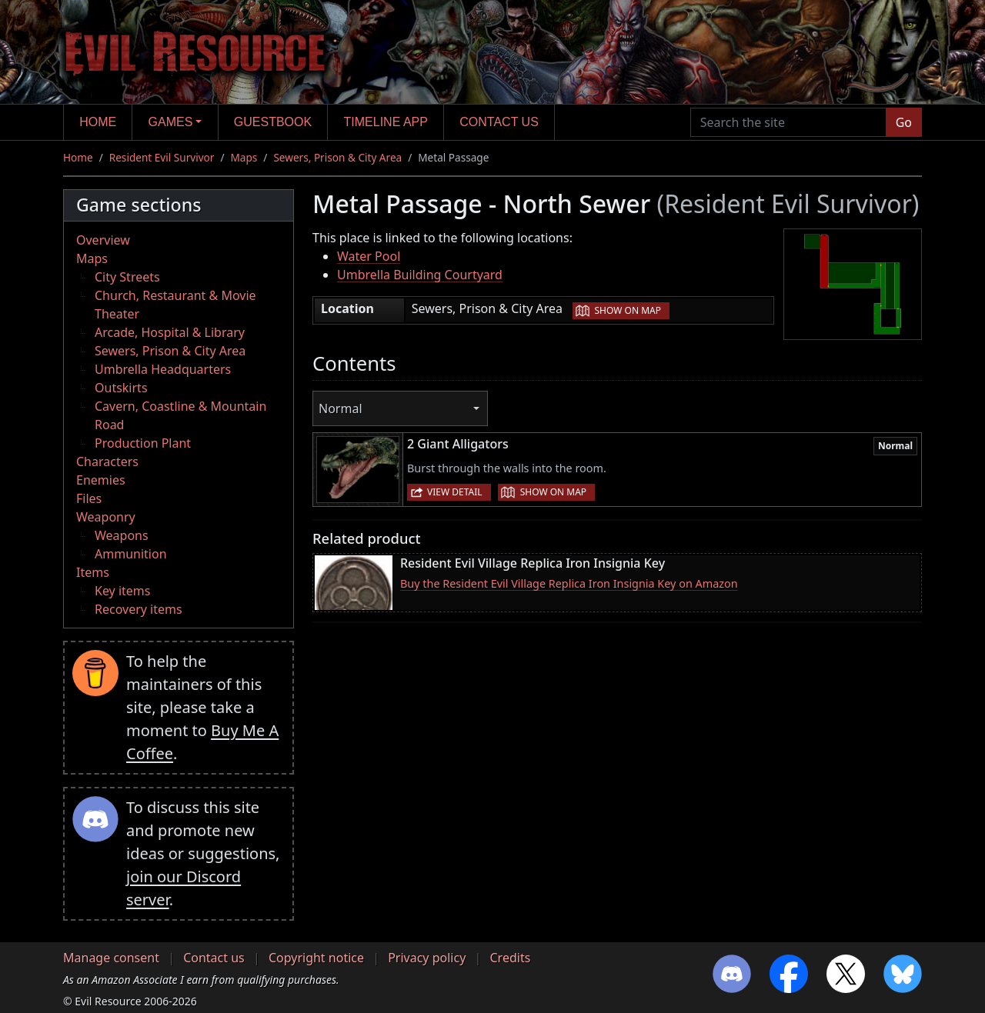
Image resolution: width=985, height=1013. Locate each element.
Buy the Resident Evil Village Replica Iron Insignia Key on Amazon (569, 583)
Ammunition (131, 553)
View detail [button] (454, 491)
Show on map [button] (628, 310)
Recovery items (138, 609)
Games (171, 121)
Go (904, 122)
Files (89, 498)
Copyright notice (316, 957)
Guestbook (273, 121)
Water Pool (368, 256)
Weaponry (105, 516)
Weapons (122, 535)
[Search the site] (788, 122)
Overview (103, 240)
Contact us (499, 121)
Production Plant (143, 443)
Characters (107, 461)
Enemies (100, 480)
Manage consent (111, 957)
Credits (509, 957)
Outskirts (121, 387)
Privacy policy (427, 957)
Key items (122, 590)
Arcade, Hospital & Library (170, 332)
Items (92, 572)
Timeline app (386, 121)
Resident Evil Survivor (162, 157)
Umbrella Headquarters (163, 369)
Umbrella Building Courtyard (420, 274)
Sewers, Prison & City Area (337, 157)
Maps (243, 157)
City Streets (127, 276)
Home (97, 121)
